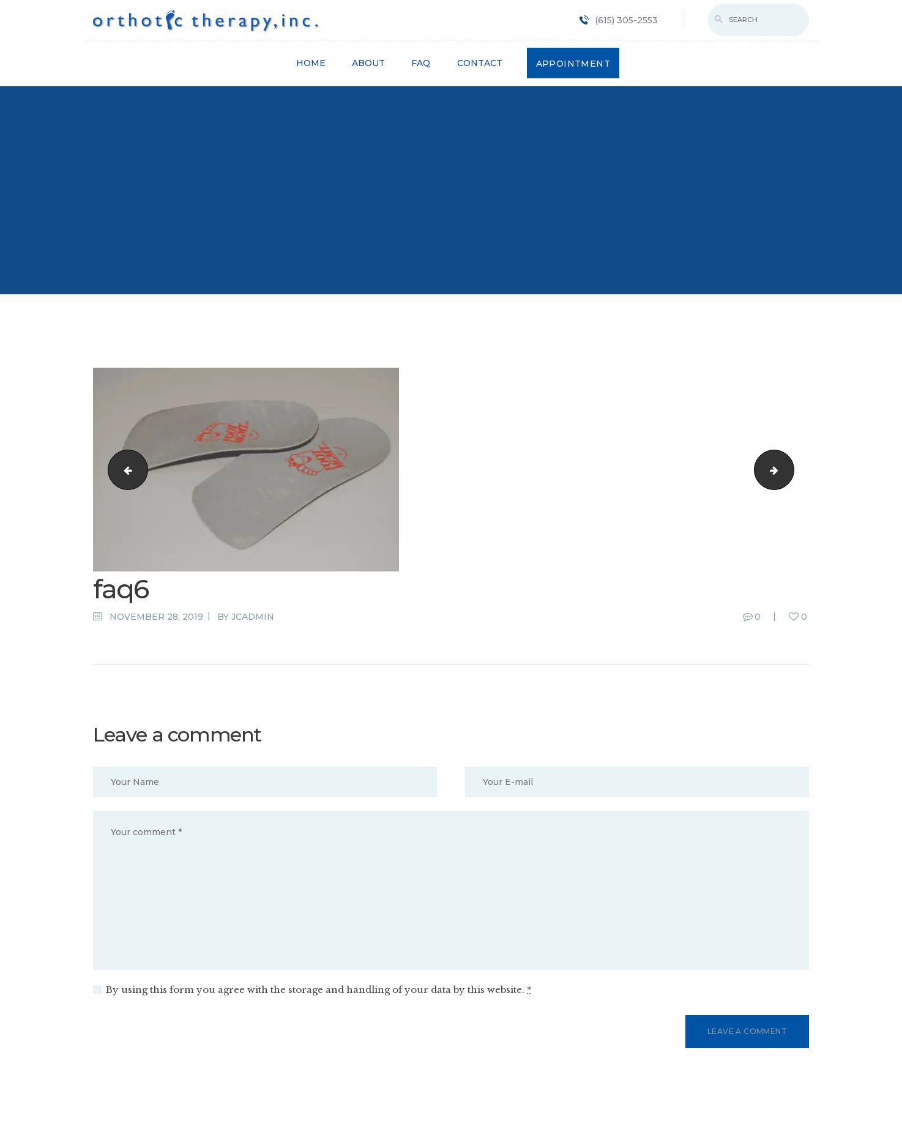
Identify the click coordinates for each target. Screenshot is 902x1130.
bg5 (123, 469)
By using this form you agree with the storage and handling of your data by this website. (319, 989)
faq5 (789, 469)
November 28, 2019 (156, 616)
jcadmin (252, 616)
